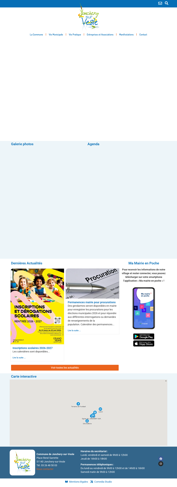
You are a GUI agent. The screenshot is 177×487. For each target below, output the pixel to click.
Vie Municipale (56, 34)
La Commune (36, 34)
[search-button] (166, 3)
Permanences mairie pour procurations (92, 304)
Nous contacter (45, 471)
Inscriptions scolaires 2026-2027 (33, 350)
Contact (143, 34)
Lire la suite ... (19, 359)
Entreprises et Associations (100, 34)
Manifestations (126, 34)
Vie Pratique (75, 34)
